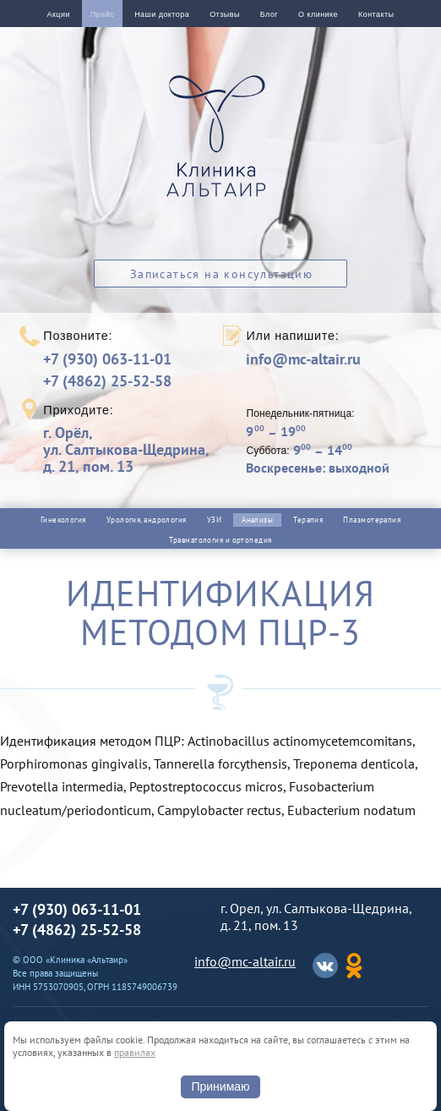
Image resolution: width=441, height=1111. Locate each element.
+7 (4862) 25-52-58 (107, 381)
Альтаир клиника (220, 145)
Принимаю (220, 1086)
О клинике (318, 14)
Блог (269, 14)
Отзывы (225, 14)
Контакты (376, 14)
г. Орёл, (126, 449)
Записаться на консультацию (221, 274)
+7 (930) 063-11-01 (107, 359)
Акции (58, 14)
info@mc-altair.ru (303, 359)
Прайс (102, 14)
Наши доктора (161, 14)
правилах (134, 1052)
